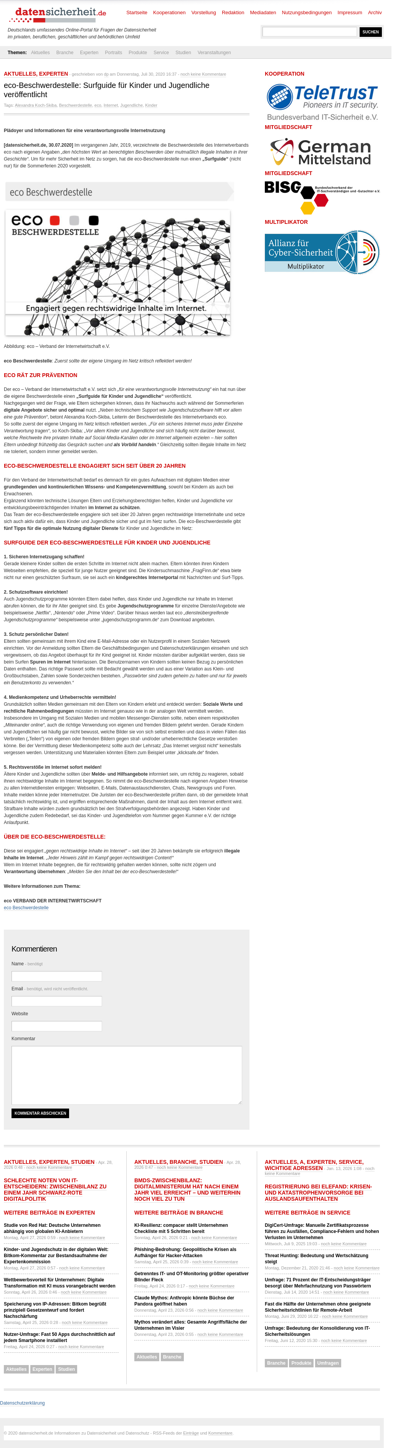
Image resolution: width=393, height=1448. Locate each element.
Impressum (350, 12)
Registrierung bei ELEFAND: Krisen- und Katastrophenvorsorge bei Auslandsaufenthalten (318, 1192)
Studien (183, 52)
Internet (111, 105)
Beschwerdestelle (75, 105)
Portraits (113, 52)
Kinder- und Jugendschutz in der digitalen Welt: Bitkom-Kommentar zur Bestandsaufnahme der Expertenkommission (56, 1255)
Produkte (138, 52)
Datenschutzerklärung (22, 1403)
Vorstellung (204, 12)
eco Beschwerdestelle (26, 907)
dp (106, 74)
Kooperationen (169, 12)
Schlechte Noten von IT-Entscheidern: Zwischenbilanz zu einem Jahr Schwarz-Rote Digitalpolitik (55, 1189)
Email (50, 988)
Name (27, 963)
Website (20, 1013)
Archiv (375, 12)
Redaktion (233, 12)
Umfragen (328, 1363)
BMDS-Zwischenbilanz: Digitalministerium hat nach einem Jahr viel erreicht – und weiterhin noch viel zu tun (187, 1189)
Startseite (136, 12)
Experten (89, 52)
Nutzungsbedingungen (307, 12)
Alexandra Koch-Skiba (36, 105)
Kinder (151, 105)
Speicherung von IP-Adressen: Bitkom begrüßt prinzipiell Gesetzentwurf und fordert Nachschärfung (55, 1310)
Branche (65, 52)
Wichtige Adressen (294, 1168)
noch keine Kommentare (203, 74)
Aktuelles (40, 52)
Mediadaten (263, 12)
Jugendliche (131, 105)
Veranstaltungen (214, 52)
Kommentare (220, 1433)
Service (161, 52)
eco (97, 105)
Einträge (191, 1433)
